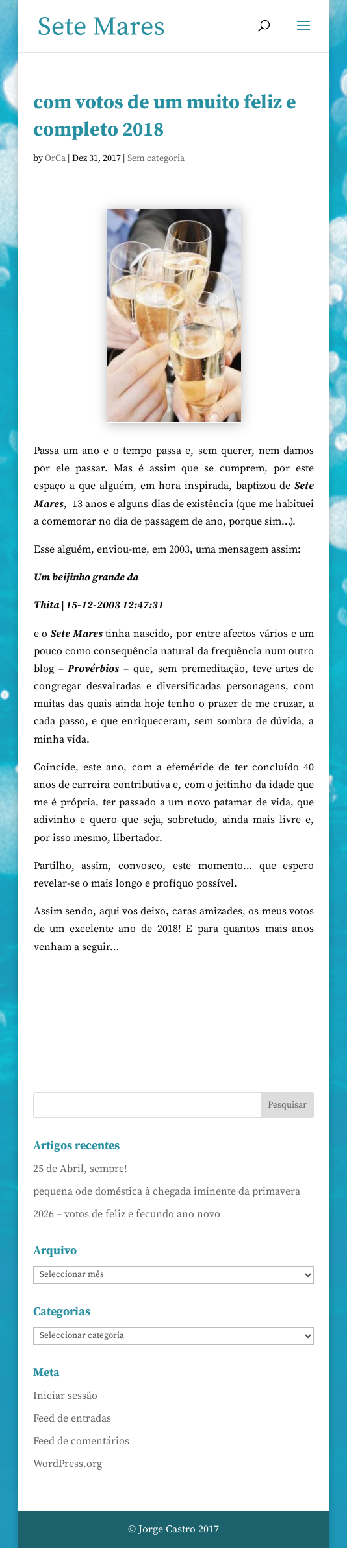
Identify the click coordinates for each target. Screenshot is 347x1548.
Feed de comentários (81, 1441)
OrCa (55, 158)
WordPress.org (67, 1463)
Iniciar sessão (65, 1395)
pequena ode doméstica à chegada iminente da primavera (166, 1191)
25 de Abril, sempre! (80, 1168)
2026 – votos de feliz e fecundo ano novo (126, 1214)
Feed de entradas (72, 1418)
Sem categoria (156, 158)
